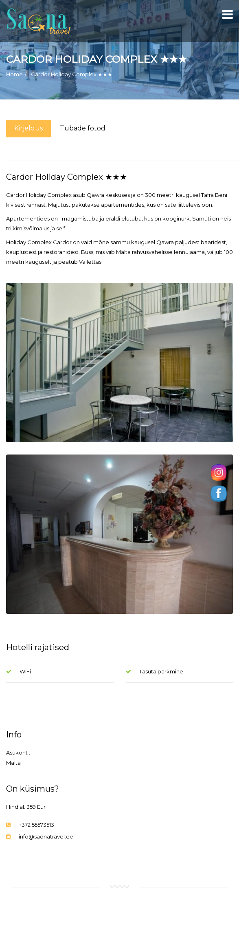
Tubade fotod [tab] (82, 128)
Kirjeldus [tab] (28, 128)
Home (14, 74)
